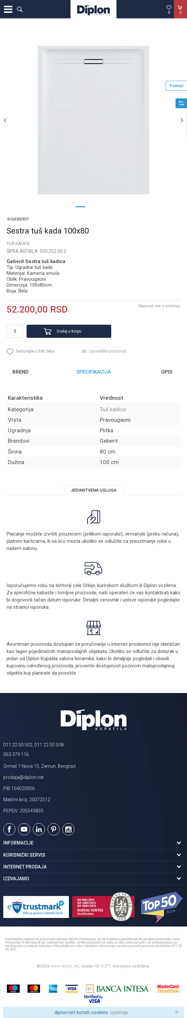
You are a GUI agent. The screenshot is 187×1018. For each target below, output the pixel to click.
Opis (166, 372)
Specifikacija (93, 372)
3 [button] (106, 206)
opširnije (119, 1012)
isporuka (39, 607)
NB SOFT (102, 966)
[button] (20, 9)
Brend (20, 372)
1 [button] (80, 206)
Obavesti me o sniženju (159, 306)
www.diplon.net (65, 966)
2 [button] (93, 206)
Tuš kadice (18, 243)
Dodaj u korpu (69, 331)
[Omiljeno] (169, 9)
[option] (93, 120)
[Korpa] (180, 16)
